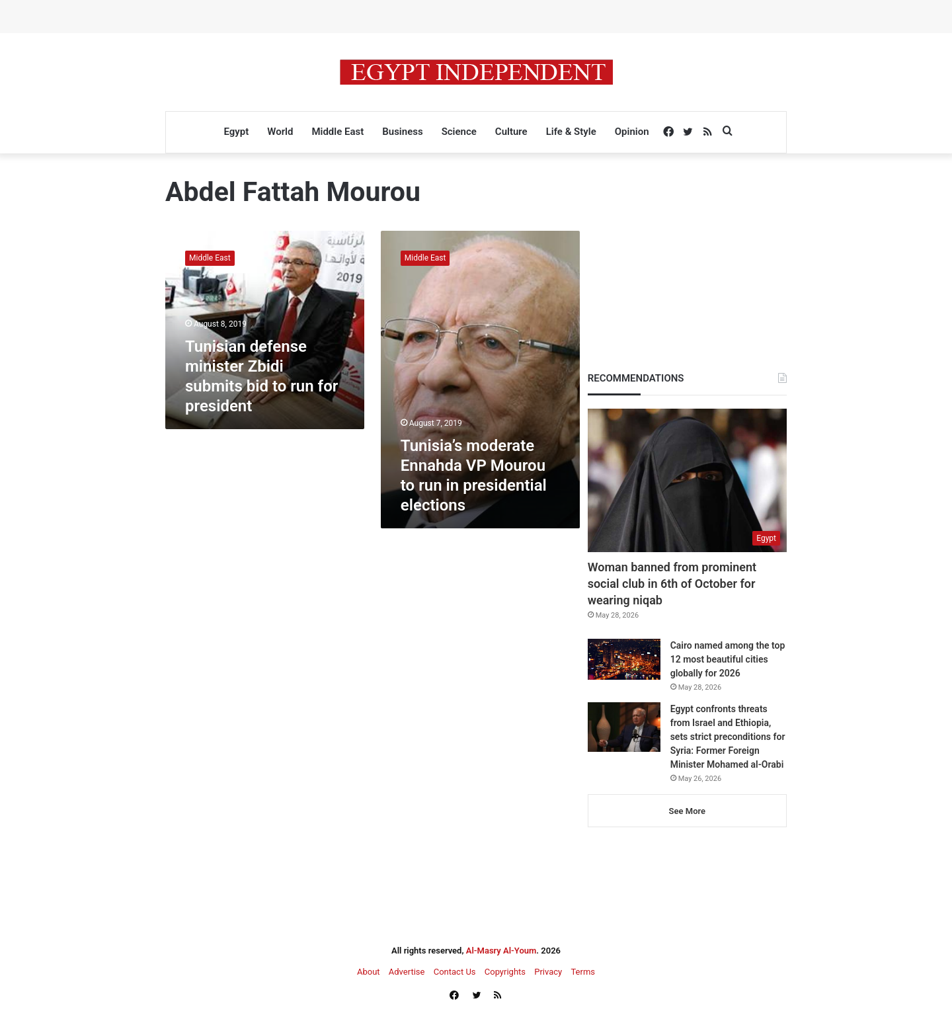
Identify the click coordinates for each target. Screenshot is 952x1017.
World (280, 132)
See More (687, 811)
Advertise (407, 972)
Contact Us (455, 972)
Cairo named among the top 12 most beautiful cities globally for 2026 (727, 659)
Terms (583, 972)
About (368, 972)
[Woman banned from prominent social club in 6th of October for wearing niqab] (687, 480)
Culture (511, 132)
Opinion (632, 132)
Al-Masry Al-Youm (501, 951)
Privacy (548, 972)
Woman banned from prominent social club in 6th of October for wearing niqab (672, 583)
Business (402, 132)
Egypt (236, 132)
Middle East (337, 132)
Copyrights (505, 972)
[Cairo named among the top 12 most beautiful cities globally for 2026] (624, 659)
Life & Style (571, 132)
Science (459, 132)
